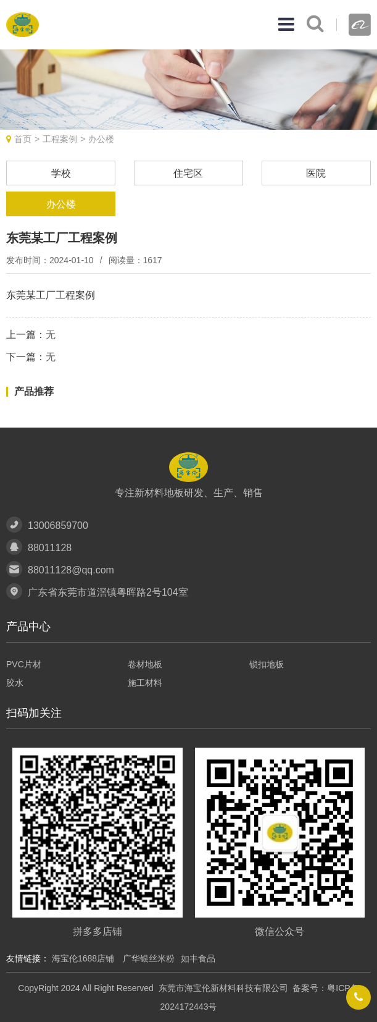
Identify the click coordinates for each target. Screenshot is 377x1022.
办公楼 (101, 139)
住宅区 (188, 173)
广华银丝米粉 (149, 958)
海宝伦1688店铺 (84, 958)
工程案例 (60, 139)
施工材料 (145, 683)
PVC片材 (23, 664)
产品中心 (28, 626)
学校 (61, 173)
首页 (22, 139)
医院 (316, 173)
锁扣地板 (266, 664)
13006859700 (58, 525)
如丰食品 (198, 958)
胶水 (14, 683)
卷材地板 (145, 664)
